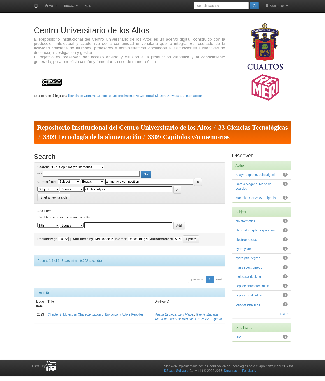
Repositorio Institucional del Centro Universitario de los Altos (124, 127)
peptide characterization (252, 286)
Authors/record (161, 239)
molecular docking (248, 276)
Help (87, 5)
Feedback (249, 370)
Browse (71, 5)
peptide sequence (248, 304)
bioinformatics (245, 221)
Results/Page (47, 239)
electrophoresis (246, 239)
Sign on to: (276, 5)
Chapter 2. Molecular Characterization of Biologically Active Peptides (96, 314)
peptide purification (249, 295)
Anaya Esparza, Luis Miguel (174, 314)
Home (51, 5)
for (39, 174)
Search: (43, 167)
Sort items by (83, 239)
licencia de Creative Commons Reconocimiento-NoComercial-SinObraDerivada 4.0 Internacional (135, 96)
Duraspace (231, 370)
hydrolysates (244, 249)
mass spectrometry (249, 267)
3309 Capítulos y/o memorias (189, 136)
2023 (239, 337)
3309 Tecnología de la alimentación (92, 136)
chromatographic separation (255, 230)
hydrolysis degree (248, 258)
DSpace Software (176, 370)
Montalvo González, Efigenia (202, 319)
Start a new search (53, 197)
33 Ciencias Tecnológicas (253, 127)
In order (121, 239)
